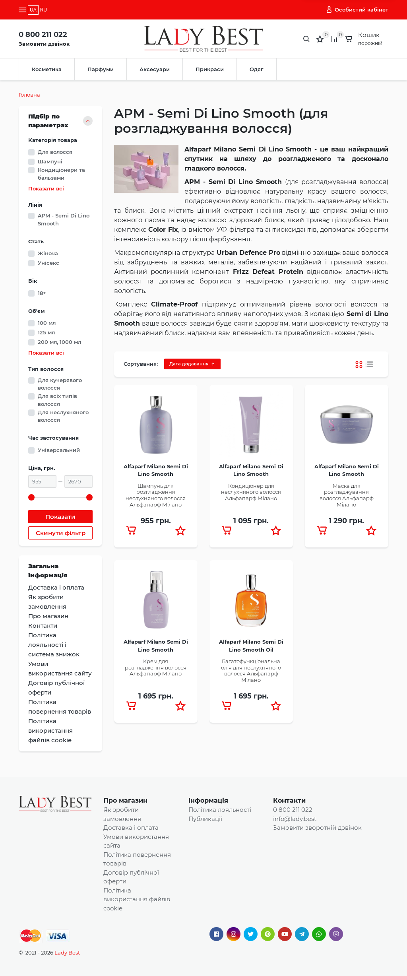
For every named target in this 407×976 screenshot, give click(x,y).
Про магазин (125, 800)
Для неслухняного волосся (63, 416)
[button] (180, 530)
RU (43, 10)
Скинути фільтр (60, 533)
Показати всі (46, 189)
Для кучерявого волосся (60, 384)
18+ (42, 293)
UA (33, 10)
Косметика (47, 69)
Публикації (205, 819)
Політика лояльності (219, 809)
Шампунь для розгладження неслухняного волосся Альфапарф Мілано (156, 495)
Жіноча (48, 253)
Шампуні (50, 161)
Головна (29, 94)
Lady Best (67, 952)
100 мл (47, 323)
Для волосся (55, 152)
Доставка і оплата (131, 827)
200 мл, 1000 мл (59, 342)
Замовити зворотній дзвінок (317, 827)
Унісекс (48, 263)
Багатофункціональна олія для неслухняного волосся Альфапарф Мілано (251, 670)
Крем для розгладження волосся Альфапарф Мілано (155, 667)
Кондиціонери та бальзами (61, 174)
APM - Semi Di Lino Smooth (63, 219)
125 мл (46, 332)
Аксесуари (155, 69)
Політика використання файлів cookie (136, 899)
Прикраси (210, 69)
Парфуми (100, 69)
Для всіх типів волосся (57, 400)
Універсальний (59, 450)
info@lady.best (294, 819)
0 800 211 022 (43, 34)
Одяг (257, 69)
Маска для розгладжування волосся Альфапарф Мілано (347, 495)
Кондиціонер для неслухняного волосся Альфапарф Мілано (251, 492)
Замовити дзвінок (44, 44)
